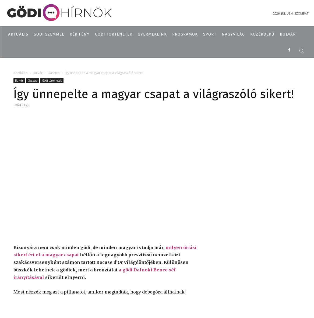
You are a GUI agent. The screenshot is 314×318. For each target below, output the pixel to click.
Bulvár (38, 73)
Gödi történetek (52, 80)
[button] (301, 50)
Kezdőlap (20, 73)
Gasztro (54, 73)
